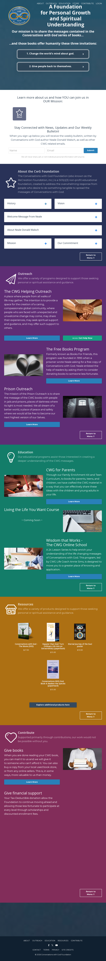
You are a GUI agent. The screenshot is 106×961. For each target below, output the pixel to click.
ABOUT (40, 3)
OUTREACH (51, 3)
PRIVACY (55, 952)
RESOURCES (63, 943)
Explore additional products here (53, 706)
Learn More (32, 339)
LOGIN (99, 3)
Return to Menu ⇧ (91, 256)
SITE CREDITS (67, 952)
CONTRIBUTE (87, 3)
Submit (90, 150)
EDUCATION (64, 3)
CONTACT (37, 952)
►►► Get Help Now (82, 339)
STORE (76, 3)
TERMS (46, 952)
